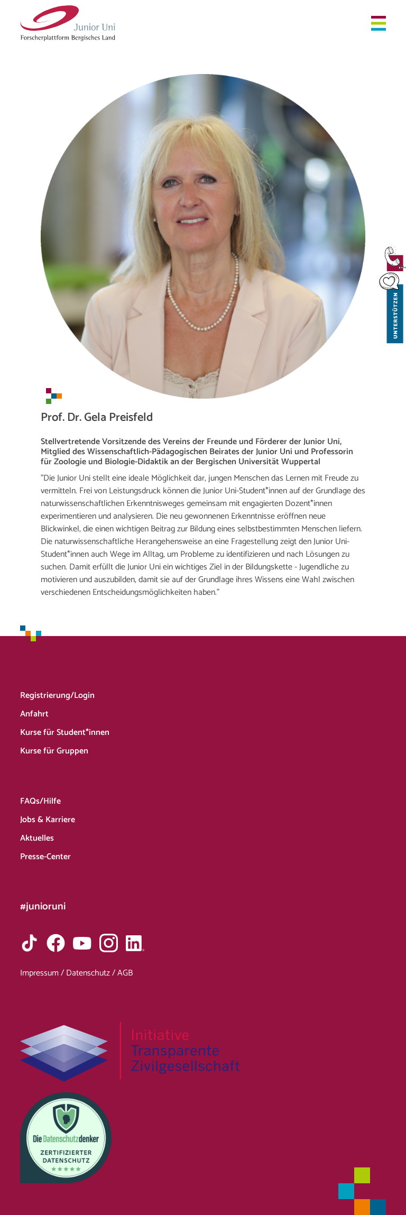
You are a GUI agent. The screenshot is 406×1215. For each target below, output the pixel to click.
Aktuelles (37, 838)
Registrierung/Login (57, 695)
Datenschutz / (91, 973)
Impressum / (43, 973)
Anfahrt (34, 714)
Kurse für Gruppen (54, 751)
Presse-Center (45, 857)
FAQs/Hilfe (40, 801)
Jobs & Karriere (47, 820)
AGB (125, 973)
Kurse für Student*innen (64, 732)
